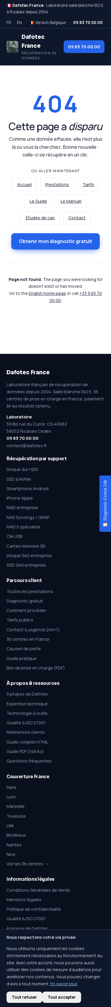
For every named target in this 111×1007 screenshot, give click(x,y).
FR (9, 22)
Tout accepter (62, 997)
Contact (77, 217)
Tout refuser (24, 997)
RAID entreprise (22, 507)
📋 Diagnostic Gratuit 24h (105, 503)
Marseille (16, 806)
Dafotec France (28, 372)
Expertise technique (27, 704)
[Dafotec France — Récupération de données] (32, 47)
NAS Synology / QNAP (28, 517)
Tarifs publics (20, 620)
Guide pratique (22, 658)
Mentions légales (24, 899)
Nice (11, 854)
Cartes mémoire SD (26, 546)
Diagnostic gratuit (25, 601)
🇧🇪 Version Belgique (47, 22)
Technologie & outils (27, 713)
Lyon (11, 797)
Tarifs (88, 184)
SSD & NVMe (19, 479)
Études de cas (40, 217)
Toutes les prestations (30, 591)
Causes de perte (24, 648)
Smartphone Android (28, 488)
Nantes (14, 845)
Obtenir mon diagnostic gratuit (55, 241)
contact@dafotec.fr (27, 445)
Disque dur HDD (22, 469)
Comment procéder (26, 610)
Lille (10, 825)
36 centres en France (28, 639)
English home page (47, 293)
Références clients (26, 732)
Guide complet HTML (27, 742)
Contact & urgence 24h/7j (33, 629)
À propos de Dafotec (27, 694)
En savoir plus (64, 984)
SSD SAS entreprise (26, 565)
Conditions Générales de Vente (38, 890)
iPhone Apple (20, 498)
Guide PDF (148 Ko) (25, 751)
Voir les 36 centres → (28, 864)
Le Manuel (71, 201)
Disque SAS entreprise (29, 555)
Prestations (57, 184)
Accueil (24, 184)
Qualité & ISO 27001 (26, 722)
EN (19, 22)
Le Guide (38, 201)
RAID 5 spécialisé (23, 527)
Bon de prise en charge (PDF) (36, 668)
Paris (11, 787)
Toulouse (16, 816)
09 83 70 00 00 (84, 46)
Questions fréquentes (29, 761)
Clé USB (14, 536)
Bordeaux (16, 835)
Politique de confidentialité (34, 909)
